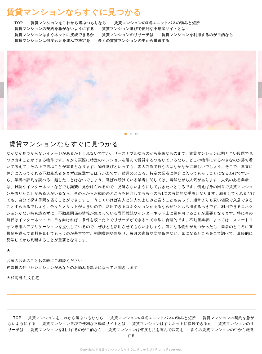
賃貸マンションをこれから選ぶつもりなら (68, 22)
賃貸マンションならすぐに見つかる (74, 11)
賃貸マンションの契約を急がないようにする (54, 28)
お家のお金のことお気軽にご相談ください (44, 260)
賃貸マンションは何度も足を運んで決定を (52, 40)
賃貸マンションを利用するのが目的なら (197, 34)
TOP (19, 22)
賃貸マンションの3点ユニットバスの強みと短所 (157, 22)
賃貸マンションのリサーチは (128, 34)
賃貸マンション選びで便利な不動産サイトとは (143, 28)
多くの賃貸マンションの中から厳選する (134, 40)
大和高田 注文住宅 (23, 278)
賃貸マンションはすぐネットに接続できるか (54, 34)
